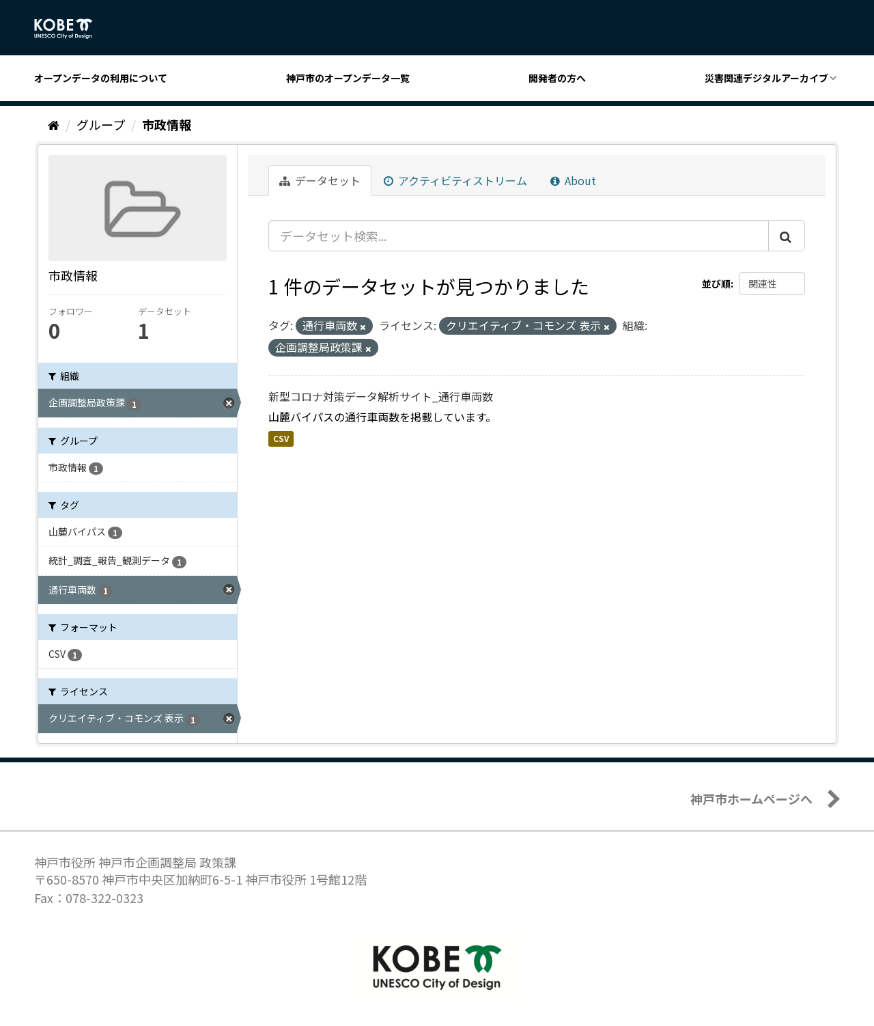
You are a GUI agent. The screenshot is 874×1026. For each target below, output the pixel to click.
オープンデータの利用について (100, 78)
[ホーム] (53, 124)
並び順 (716, 283)
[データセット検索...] (518, 235)
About (573, 180)
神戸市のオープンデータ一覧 (348, 78)
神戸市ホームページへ (751, 798)
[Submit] (786, 235)
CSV (281, 438)
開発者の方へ (557, 78)
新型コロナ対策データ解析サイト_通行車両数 (380, 396)
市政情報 (166, 124)
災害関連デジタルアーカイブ (766, 78)
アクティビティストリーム (455, 180)
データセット (320, 180)
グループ (100, 124)
